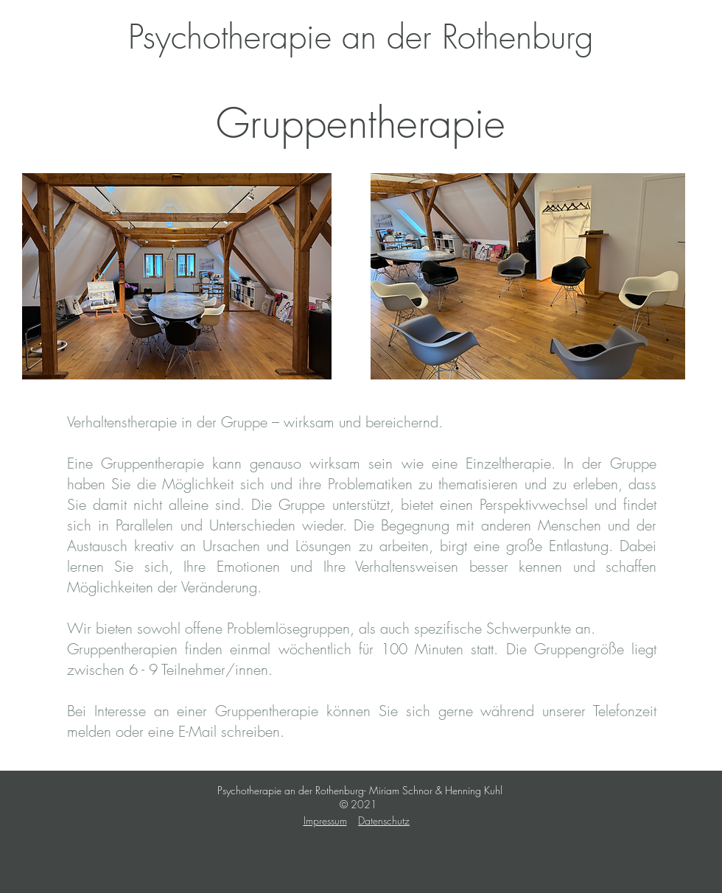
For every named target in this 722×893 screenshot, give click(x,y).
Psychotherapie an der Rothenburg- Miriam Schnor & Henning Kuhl (359, 790)
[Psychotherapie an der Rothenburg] (360, 37)
